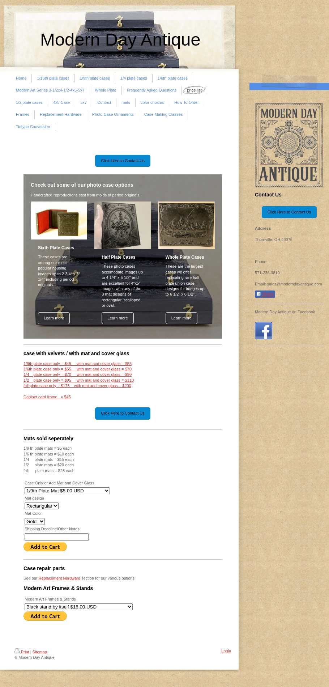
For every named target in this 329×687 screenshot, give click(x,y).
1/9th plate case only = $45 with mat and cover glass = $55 (78, 363)
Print (21, 652)
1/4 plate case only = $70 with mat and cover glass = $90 (78, 374)
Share (265, 294)
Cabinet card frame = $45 (47, 397)
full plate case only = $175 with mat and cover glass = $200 (77, 385)
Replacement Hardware (60, 578)
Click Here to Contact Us (122, 160)
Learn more (54, 318)
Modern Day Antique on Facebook (285, 312)
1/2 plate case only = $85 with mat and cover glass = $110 (79, 380)
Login (226, 651)
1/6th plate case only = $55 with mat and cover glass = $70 (78, 369)
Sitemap (40, 652)
